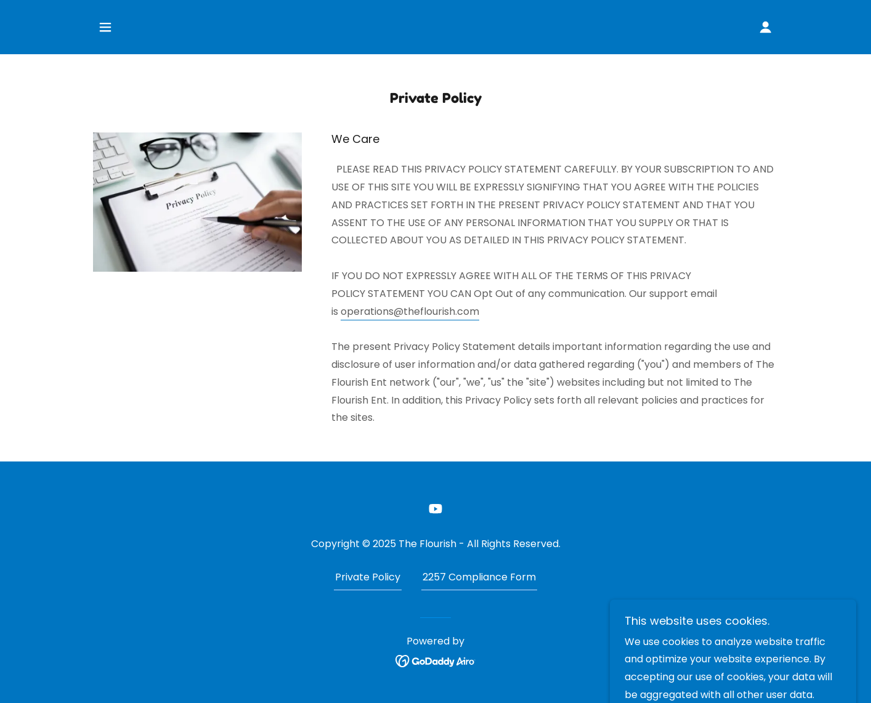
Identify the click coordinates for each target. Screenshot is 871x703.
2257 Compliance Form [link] (479, 577)
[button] (105, 27)
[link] (435, 508)
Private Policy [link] (367, 577)
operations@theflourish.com (410, 311)
